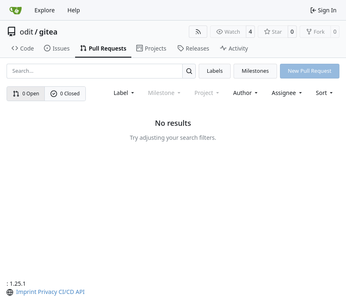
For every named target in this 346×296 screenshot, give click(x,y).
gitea (48, 32)
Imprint (26, 292)
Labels (215, 70)
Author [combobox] (246, 93)
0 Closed (65, 93)
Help (73, 10)
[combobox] (124, 92)
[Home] (15, 10)
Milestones (255, 70)
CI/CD (66, 292)
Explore (44, 10)
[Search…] (189, 71)
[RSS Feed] (198, 31)
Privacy (47, 292)
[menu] (325, 92)
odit (26, 32)
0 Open (26, 93)
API (80, 292)
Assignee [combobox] (287, 93)
